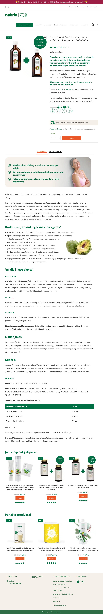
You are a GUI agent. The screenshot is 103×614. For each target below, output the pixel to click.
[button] (45, 37)
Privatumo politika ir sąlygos (63, 594)
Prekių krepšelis (92, 7)
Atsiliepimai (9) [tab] (55, 152)
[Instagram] (8, 7)
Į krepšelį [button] (20, 498)
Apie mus (56, 598)
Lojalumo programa (59, 605)
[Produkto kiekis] (55, 138)
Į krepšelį (71, 138)
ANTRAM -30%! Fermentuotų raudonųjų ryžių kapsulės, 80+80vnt (83, 486)
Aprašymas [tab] (42, 152)
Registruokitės (55, 129)
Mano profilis (81, 7)
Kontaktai (72, 7)
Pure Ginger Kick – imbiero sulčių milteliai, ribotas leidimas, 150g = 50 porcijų (51, 549)
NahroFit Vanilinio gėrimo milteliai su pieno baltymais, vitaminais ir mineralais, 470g (20, 549)
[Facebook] (6, 7)
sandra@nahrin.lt (14, 583)
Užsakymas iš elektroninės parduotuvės (62, 589)
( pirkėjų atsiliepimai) (63, 47)
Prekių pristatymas (59, 585)
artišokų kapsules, (64, 89)
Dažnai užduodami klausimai (62, 581)
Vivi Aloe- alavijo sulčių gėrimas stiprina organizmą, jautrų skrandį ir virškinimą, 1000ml (83, 549)
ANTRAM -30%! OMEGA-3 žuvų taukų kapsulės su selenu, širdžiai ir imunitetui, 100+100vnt (51, 487)
